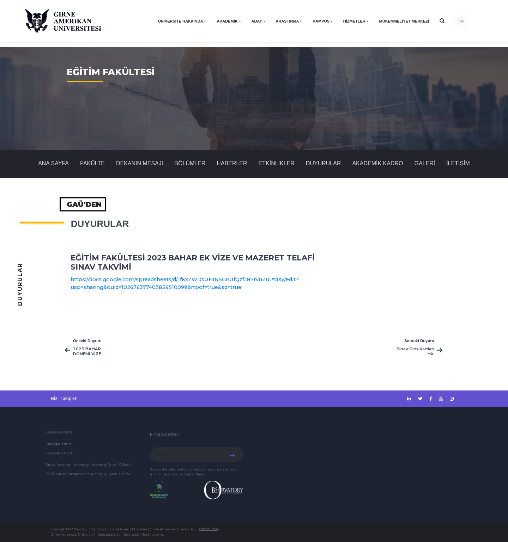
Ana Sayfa (53, 163)
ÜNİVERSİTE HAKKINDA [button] (180, 21)
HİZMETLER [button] (354, 21)
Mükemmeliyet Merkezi (404, 21)
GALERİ (424, 163)
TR (461, 21)
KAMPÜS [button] (321, 21)
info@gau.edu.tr (59, 444)
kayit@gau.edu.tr (60, 453)
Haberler (232, 163)
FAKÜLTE (92, 163)
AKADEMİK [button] (227, 21)
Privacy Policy (209, 529)
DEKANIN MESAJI (139, 163)
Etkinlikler (277, 163)
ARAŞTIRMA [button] (287, 21)
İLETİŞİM (458, 163)
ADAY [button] (257, 21)
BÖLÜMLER (189, 163)
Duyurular (323, 163)
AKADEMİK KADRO (377, 163)
